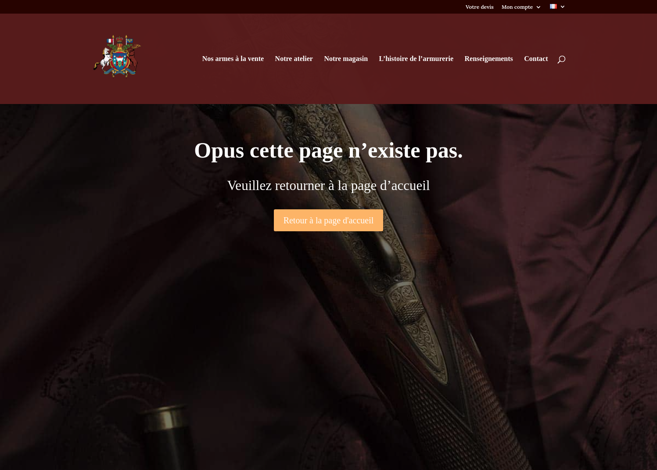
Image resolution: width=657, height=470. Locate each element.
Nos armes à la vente (233, 59)
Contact (536, 59)
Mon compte (517, 7)
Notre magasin (346, 59)
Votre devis (480, 7)
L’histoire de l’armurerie (416, 59)
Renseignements (489, 59)
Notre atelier (294, 59)
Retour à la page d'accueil (329, 220)
